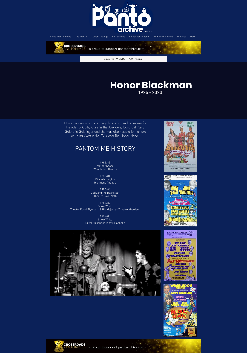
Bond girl (129, 127)
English (105, 123)
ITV (102, 136)
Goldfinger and (89, 131)
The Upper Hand (126, 136)
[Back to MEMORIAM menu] (123, 59)
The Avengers (112, 127)
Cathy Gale (90, 127)
